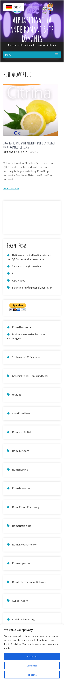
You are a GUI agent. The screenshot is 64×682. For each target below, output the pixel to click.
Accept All (32, 656)
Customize (32, 665)
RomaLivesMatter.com (25, 544)
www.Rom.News (21, 413)
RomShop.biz (20, 469)
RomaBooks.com (22, 488)
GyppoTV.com (20, 601)
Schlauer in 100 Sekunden (26, 357)
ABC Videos (18, 280)
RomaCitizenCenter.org (25, 507)
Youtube (16, 394)
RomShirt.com (20, 451)
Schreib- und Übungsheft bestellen (32, 287)
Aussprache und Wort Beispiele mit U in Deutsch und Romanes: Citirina (29, 145)
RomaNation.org (22, 526)
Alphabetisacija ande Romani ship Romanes (32, 29)
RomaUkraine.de (22, 327)
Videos (34, 152)
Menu (8, 55)
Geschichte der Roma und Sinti (30, 376)
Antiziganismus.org (23, 619)
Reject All (32, 674)
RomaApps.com (21, 563)
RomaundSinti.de (22, 432)
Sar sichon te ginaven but (26, 266)
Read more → (11, 188)
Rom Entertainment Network (29, 582)
